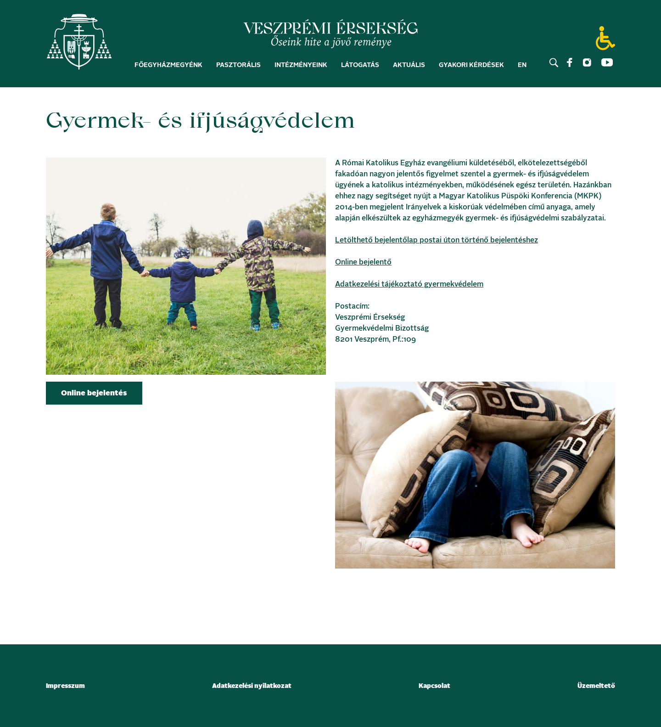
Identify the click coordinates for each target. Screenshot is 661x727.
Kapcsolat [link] (434, 686)
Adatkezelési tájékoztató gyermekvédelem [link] (409, 284)
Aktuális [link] (409, 65)
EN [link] (522, 65)
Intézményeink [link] (300, 65)
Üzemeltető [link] (596, 686)
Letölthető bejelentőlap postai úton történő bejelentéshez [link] (436, 240)
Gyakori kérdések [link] (471, 65)
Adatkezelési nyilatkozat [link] (251, 686)
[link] (79, 44)
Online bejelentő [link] (363, 262)
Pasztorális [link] (238, 65)
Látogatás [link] (360, 65)
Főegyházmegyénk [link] (168, 65)
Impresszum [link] (65, 686)
